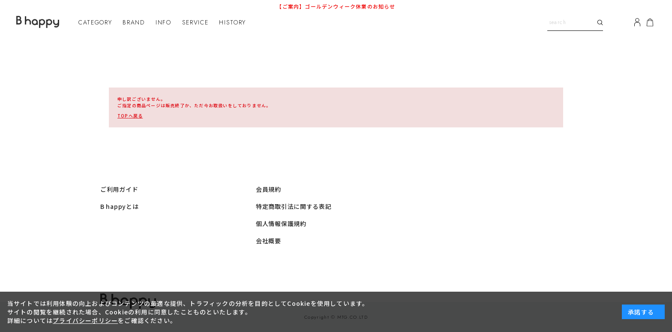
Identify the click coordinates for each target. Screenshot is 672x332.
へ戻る (130, 116)
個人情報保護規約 (281, 223)
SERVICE (195, 22)
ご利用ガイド (119, 189)
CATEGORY (95, 22)
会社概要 (268, 240)
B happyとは (119, 206)
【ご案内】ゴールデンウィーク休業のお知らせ (335, 6)
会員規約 (268, 189)
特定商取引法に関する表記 (293, 206)
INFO (163, 22)
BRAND (133, 22)
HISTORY (232, 22)
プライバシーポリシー (85, 320)
